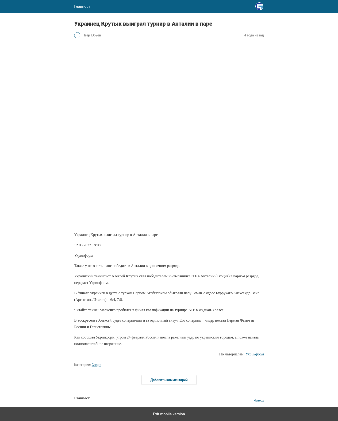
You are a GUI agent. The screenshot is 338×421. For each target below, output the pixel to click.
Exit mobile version (169, 414)
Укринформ (255, 354)
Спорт (96, 365)
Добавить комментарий (169, 380)
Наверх (259, 400)
